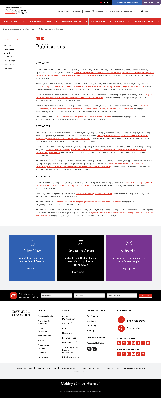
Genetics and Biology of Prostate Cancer (94, 194)
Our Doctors (116, 11)
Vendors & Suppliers (80, 372)
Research (119, 21)
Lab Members (9, 57)
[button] (38, 38)
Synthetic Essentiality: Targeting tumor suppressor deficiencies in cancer (88, 202)
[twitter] (124, 343)
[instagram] (133, 343)
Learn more (80, 272)
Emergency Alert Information (90, 368)
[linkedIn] (138, 343)
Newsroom (67, 333)
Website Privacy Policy (24, 368)
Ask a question (132, 329)
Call (138, 319)
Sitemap (90, 330)
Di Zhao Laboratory (13, 40)
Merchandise (69, 342)
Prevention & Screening (40, 21)
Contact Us (101, 11)
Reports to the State (68, 368)
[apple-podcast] (119, 354)
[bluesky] (143, 343)
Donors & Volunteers (71, 21)
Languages (129, 11)
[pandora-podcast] (133, 354)
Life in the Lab (9, 61)
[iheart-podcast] (138, 354)
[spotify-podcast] (124, 354)
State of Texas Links (112, 368)
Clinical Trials (62, 11)
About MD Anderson (68, 317)
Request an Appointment (127, 2)
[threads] (147, 343)
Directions (91, 326)
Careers (89, 11)
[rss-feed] (143, 354)
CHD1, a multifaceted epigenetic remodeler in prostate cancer (82, 117)
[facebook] (119, 343)
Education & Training (144, 21)
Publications (9, 49)
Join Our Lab (9, 65)
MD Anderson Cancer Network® (134, 368)
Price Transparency (70, 357)
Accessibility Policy (95, 343)
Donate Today (151, 2)
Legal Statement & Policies (47, 368)
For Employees (69, 338)
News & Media (10, 53)
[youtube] (128, 343)
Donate (32, 268)
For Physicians (98, 21)
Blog (64, 328)
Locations (91, 321)
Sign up (129, 268)
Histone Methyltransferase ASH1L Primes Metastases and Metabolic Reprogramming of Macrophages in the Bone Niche (90, 87)
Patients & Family (10, 21)
